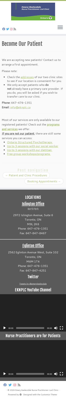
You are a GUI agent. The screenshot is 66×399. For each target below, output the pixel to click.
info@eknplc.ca (20, 107)
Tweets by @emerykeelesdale (33, 283)
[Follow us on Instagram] (12, 29)
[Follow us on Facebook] (4, 29)
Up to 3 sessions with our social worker (32, 146)
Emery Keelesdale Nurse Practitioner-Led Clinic (36, 390)
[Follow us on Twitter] (8, 29)
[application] (33, 313)
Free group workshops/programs (29, 154)
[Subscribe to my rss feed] (15, 29)
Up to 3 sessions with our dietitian (29, 150)
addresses (27, 77)
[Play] (4, 328)
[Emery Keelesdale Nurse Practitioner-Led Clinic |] (33, 11)
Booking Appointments (44, 181)
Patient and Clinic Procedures (26, 175)
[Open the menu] (60, 27)
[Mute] (56, 328)
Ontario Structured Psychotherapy (30, 142)
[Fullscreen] (61, 328)
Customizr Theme (49, 394)
